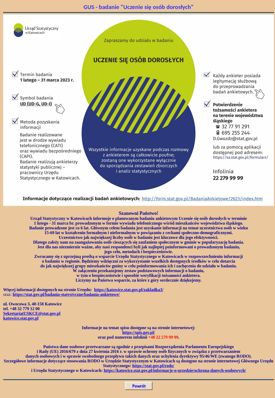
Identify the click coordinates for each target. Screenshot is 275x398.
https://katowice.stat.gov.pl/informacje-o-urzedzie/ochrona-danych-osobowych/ (175, 370)
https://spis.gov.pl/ (138, 332)
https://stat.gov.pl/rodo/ (153, 365)
